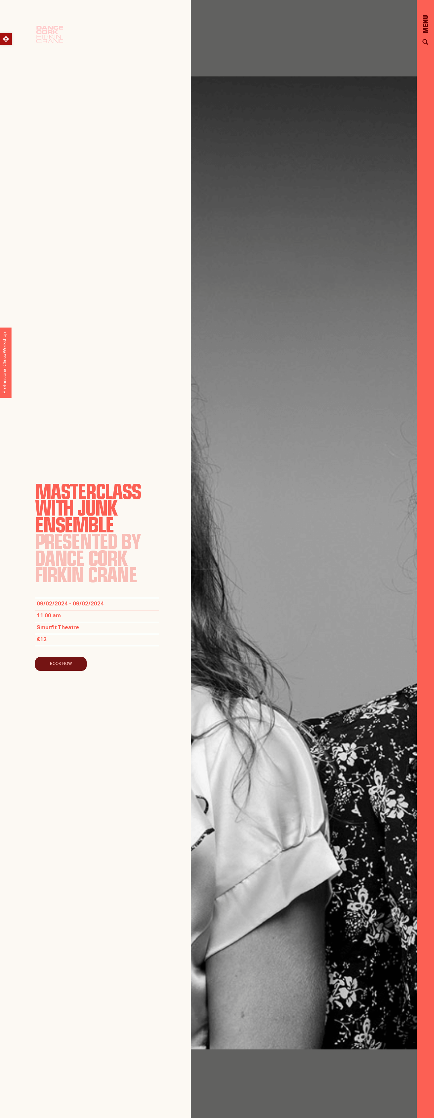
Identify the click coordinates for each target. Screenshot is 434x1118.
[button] (6, 39)
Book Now (61, 664)
